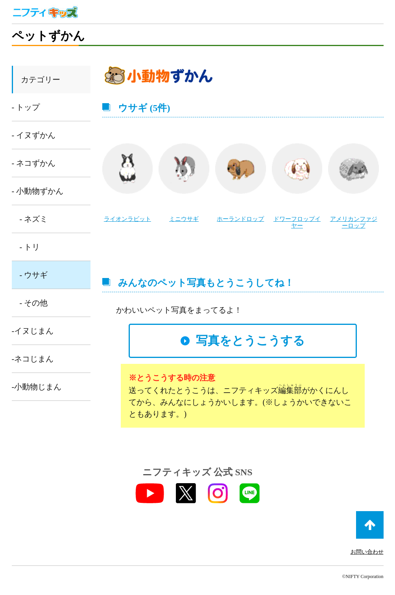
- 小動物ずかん (38, 191)
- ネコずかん (34, 163)
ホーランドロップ (240, 219)
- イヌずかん (34, 135)
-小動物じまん (37, 386)
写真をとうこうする (250, 339)
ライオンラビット (127, 219)
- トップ (26, 107)
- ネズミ (34, 219)
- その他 (34, 302)
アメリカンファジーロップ (353, 222)
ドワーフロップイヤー (297, 222)
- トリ (30, 247)
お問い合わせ (367, 551)
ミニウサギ (184, 219)
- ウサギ (34, 275)
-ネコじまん (33, 358)
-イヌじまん (33, 330)
